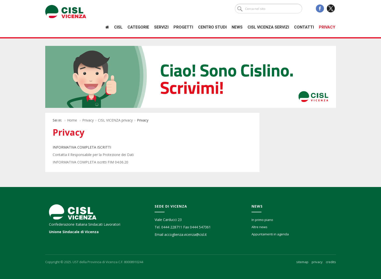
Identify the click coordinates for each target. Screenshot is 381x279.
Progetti (183, 27)
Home (72, 120)
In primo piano (262, 219)
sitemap (302, 262)
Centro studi (212, 27)
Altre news (259, 227)
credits (331, 262)
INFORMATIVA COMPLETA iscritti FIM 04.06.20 (90, 162)
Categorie (138, 27)
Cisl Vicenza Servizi (268, 27)
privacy (317, 262)
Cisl (118, 27)
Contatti (304, 27)
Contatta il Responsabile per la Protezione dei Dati (93, 154)
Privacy (327, 27)
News (237, 27)
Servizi (161, 27)
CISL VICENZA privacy (115, 120)
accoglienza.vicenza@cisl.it (185, 234)
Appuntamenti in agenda (270, 234)
